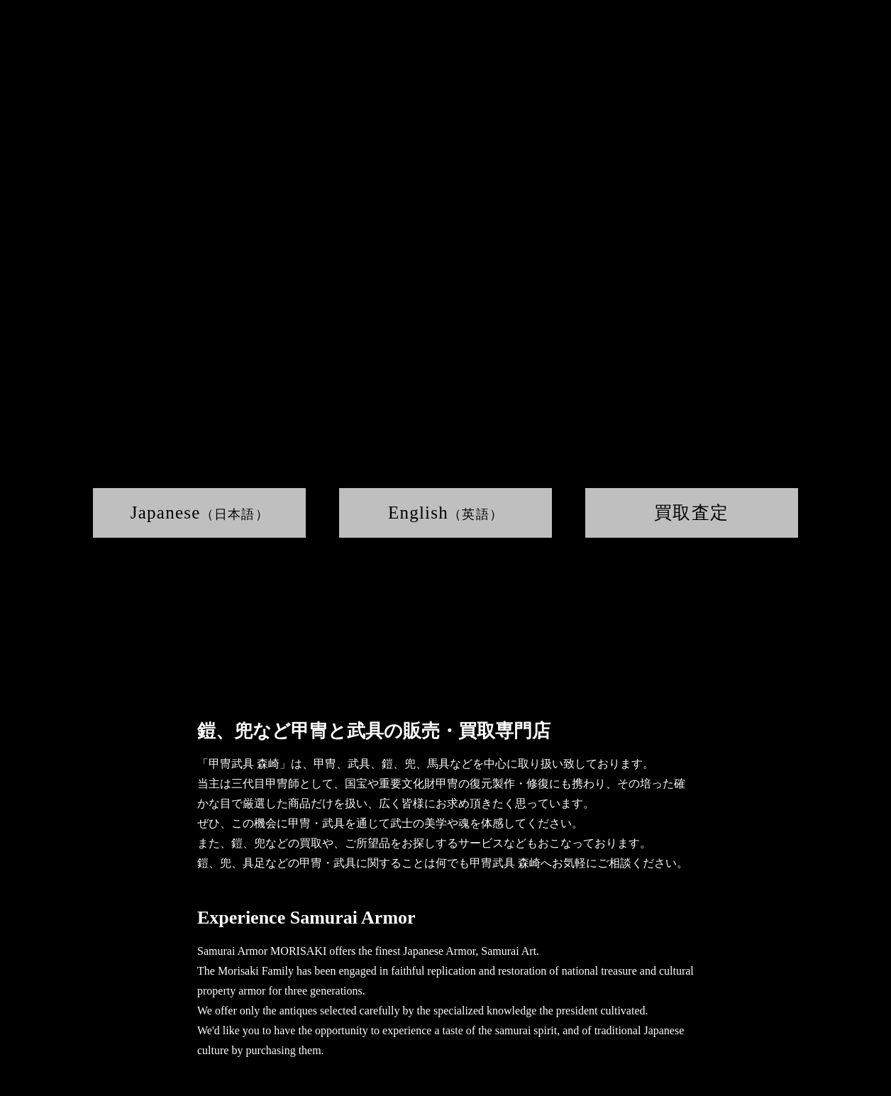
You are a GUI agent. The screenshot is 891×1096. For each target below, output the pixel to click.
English (445, 512)
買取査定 (691, 512)
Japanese (200, 512)
